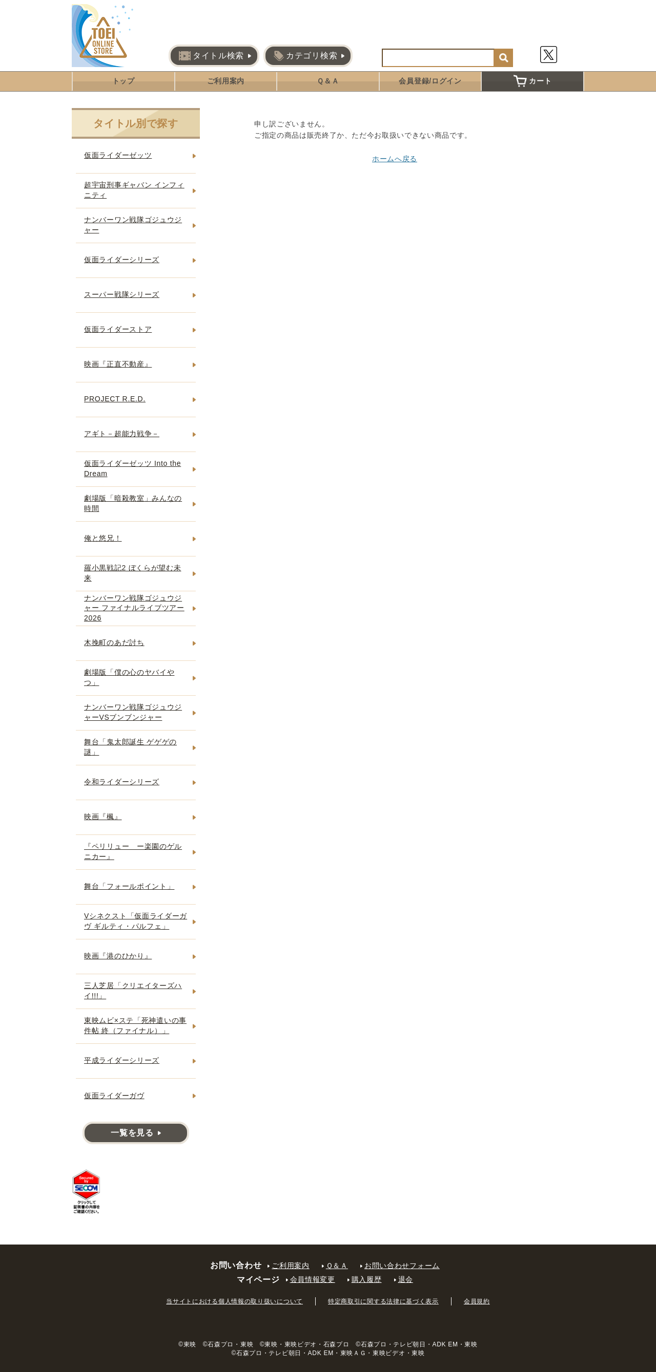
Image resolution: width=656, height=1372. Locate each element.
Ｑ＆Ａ (328, 81)
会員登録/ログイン (430, 81)
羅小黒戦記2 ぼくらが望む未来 (132, 573)
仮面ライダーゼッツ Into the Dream (132, 468)
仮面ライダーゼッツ (118, 155)
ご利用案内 (226, 81)
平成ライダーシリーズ (121, 1060)
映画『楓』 (103, 816)
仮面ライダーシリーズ (121, 259)
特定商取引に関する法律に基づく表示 (383, 1301)
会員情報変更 (312, 1279)
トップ (123, 81)
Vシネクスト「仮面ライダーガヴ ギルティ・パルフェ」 (135, 921)
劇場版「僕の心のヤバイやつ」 (129, 677)
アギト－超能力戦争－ (121, 434)
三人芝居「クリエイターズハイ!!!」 (133, 990)
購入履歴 (367, 1279)
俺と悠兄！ (103, 538)
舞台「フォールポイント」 (129, 886)
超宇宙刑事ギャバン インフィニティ (134, 190)
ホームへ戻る (394, 159)
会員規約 (477, 1301)
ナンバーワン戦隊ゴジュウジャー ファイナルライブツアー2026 (134, 608)
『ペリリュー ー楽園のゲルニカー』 (133, 851)
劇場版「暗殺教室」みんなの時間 (133, 503)
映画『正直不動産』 (118, 364)
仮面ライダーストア (118, 329)
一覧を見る (132, 1132)
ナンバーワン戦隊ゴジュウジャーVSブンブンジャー (133, 712)
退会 (405, 1279)
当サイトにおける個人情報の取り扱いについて (234, 1301)
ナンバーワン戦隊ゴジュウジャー (133, 225)
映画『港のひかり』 (118, 956)
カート (532, 81)
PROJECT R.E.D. (115, 399)
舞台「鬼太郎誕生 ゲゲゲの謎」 (130, 747)
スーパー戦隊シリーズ (121, 294)
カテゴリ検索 (305, 56)
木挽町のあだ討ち (114, 642)
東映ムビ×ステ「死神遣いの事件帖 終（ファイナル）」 (135, 1025)
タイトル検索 (211, 55)
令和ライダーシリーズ (121, 782)
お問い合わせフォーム (402, 1265)
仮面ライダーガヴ (114, 1095)
